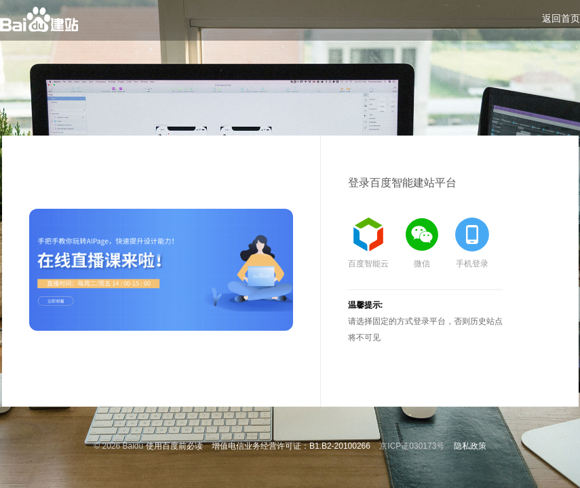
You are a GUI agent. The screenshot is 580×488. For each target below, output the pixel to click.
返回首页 (561, 18)
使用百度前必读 (174, 446)
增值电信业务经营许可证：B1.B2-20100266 (291, 446)
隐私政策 (470, 446)
